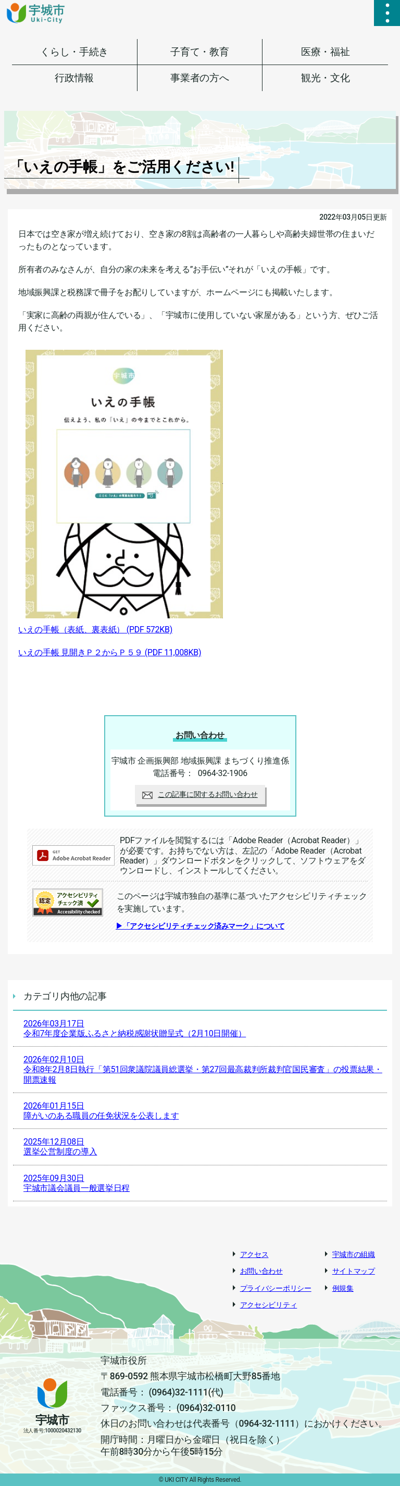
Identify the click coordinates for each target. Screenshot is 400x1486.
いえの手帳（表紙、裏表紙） (95, 629)
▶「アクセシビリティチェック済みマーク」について (200, 926)
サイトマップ (353, 1271)
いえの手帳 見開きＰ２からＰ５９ (109, 652)
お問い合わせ (261, 1271)
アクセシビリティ (268, 1305)
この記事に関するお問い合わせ (200, 794)
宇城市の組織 (353, 1254)
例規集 (343, 1288)
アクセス (254, 1254)
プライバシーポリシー (275, 1288)
